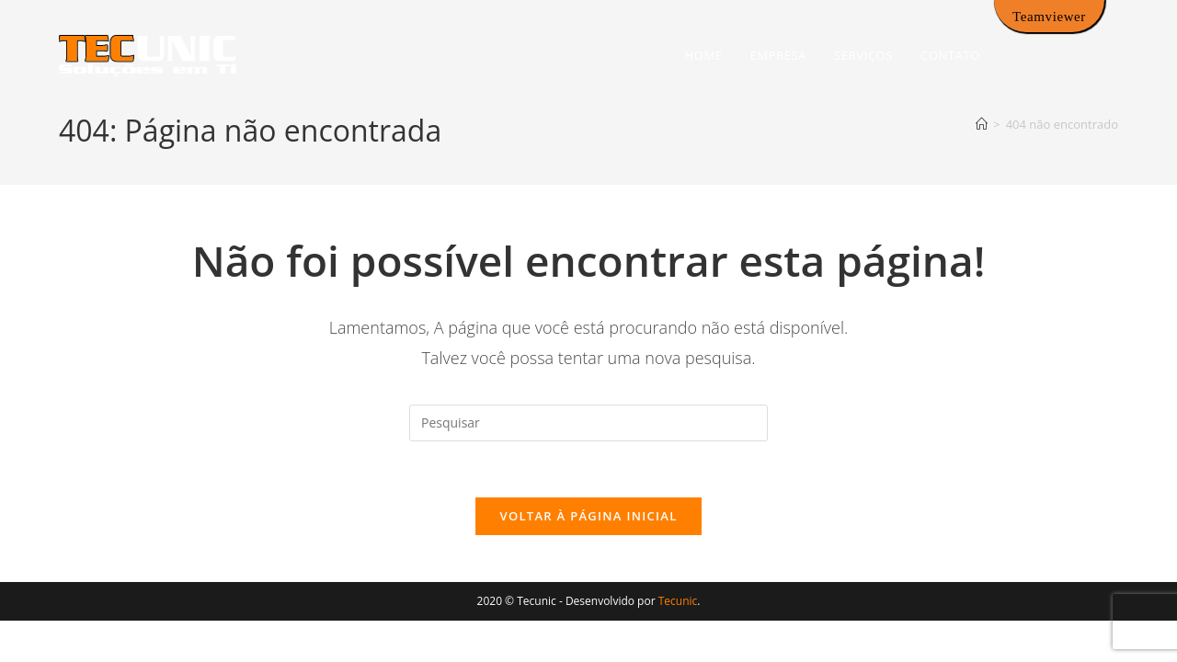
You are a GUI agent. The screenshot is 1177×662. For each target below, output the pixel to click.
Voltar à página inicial (588, 516)
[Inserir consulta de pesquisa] (588, 423)
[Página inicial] (982, 124)
